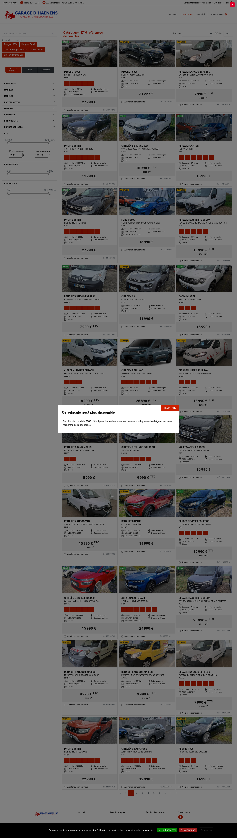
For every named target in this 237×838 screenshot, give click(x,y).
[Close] (232, 4)
